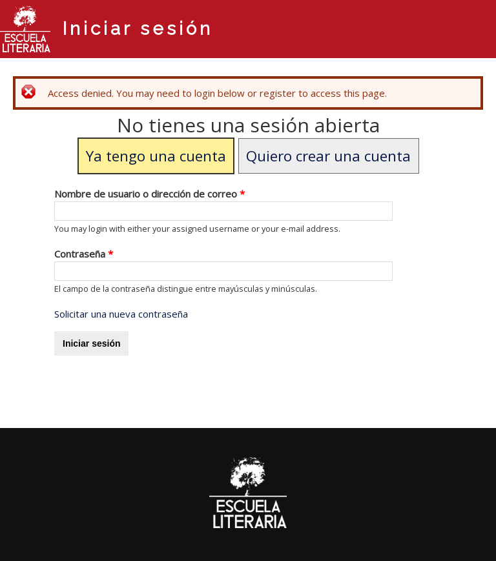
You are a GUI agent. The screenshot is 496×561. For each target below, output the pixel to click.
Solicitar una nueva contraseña (121, 313)
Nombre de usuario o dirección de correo (149, 193)
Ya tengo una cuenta (156, 156)
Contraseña (83, 253)
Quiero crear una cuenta (328, 156)
